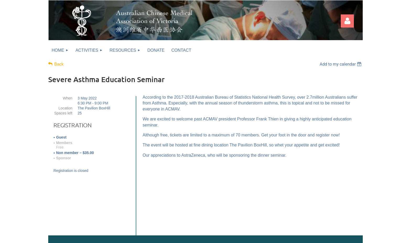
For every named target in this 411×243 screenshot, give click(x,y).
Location (65, 108)
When (67, 98)
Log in (347, 21)
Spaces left (63, 113)
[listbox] (341, 64)
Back (59, 64)
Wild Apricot (310, 236)
